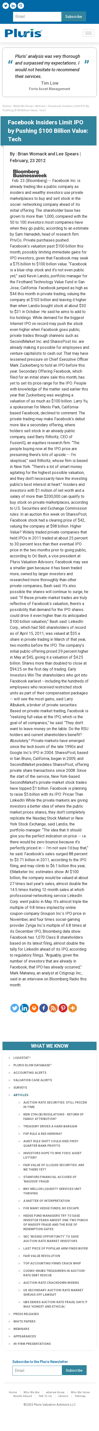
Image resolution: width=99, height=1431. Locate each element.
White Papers (24, 1321)
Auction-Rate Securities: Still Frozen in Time (55, 1105)
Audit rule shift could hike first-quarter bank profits (51, 1143)
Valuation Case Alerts (32, 1080)
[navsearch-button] (21, 5)
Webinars (21, 1329)
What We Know (23, 106)
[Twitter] (5, 5)
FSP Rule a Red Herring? (42, 1134)
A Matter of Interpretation (46, 1201)
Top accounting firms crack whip (52, 1263)
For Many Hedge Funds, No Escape (51, 1208)
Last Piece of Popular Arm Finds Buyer (55, 1248)
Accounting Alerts (29, 1072)
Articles (40, 106)
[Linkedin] (24, 1008)
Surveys (20, 1087)
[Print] (34, 1008)
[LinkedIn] (13, 5)
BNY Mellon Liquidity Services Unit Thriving (52, 1191)
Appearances (24, 1336)
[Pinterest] (63, 1008)
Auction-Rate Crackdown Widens (51, 1283)
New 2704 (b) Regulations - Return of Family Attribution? (53, 1117)
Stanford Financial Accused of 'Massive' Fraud (49, 1179)
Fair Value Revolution (41, 1256)
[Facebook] (43, 1008)
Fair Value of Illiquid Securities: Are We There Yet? (53, 1167)
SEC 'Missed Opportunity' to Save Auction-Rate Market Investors (51, 1239)
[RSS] (53, 1008)
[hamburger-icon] (88, 33)
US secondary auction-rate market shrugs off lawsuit (53, 1292)
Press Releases (26, 1314)
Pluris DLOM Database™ (32, 1065)
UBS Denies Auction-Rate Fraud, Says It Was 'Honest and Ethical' (55, 1304)
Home (6, 106)
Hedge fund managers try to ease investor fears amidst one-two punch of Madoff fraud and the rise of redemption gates (55, 1222)
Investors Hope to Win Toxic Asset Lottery (52, 1155)
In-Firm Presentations (32, 1344)
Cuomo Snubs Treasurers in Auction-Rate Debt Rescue (54, 1273)
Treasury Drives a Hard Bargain (50, 1126)
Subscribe (73, 17)
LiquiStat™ (22, 1058)
